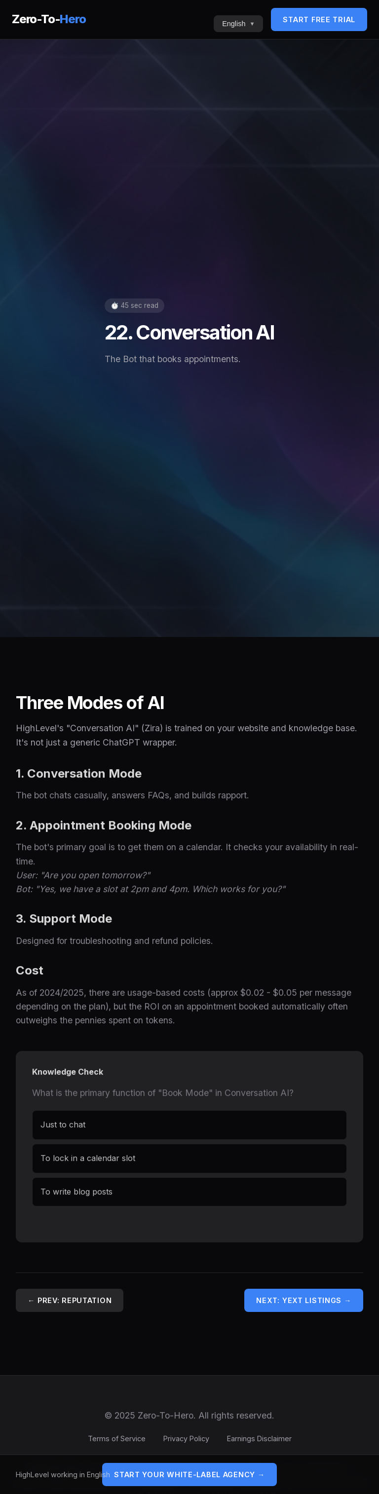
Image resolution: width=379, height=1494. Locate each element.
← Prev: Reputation (70, 1300)
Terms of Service (117, 1438)
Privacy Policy (186, 1438)
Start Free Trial (319, 19)
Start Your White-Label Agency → (189, 1474)
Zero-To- (49, 19)
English (233, 24)
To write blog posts (76, 1195)
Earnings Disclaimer (259, 1438)
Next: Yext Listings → (303, 1300)
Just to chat (62, 1128)
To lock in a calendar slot (87, 1162)
